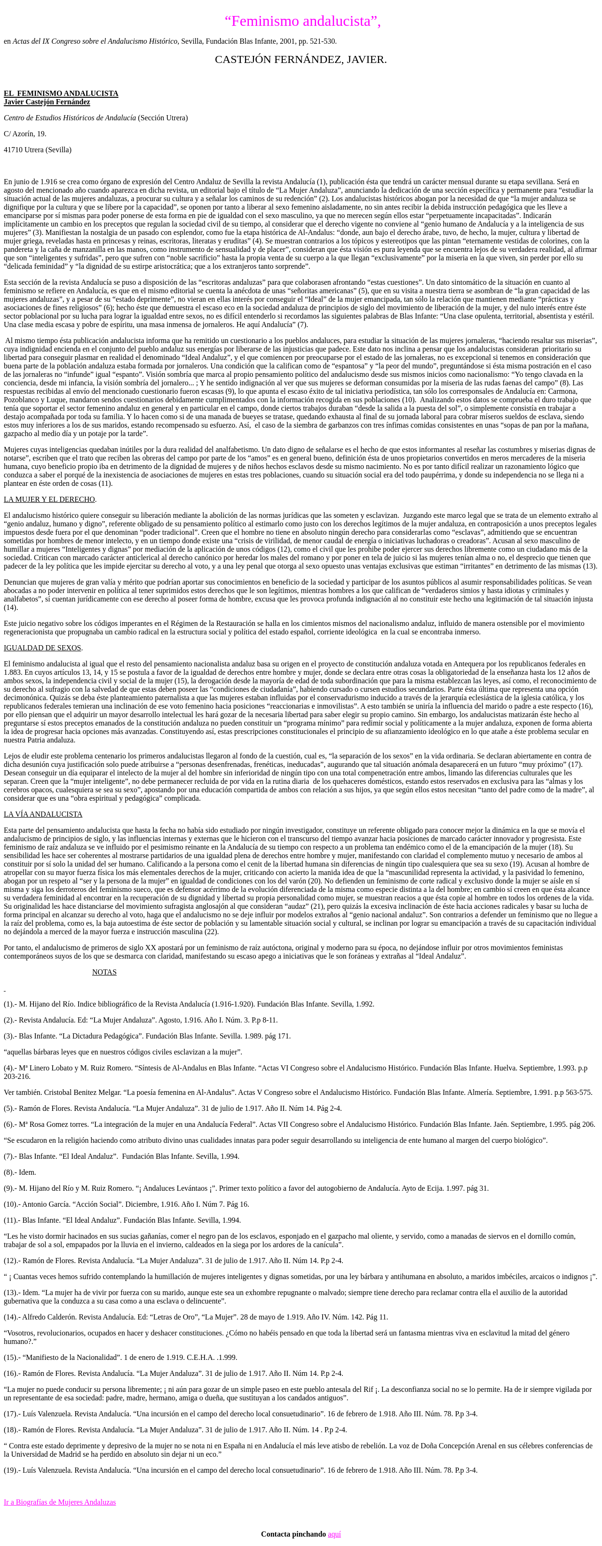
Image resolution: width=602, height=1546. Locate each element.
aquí (334, 1534)
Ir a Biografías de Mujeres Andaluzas (60, 1502)
